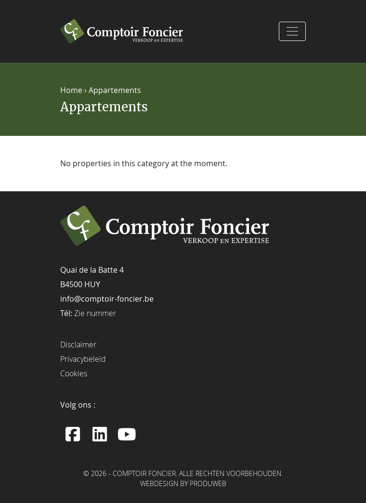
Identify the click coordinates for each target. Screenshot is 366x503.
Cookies (73, 373)
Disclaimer (78, 344)
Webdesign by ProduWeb (183, 484)
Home (71, 90)
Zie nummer (95, 313)
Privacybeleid (83, 359)
